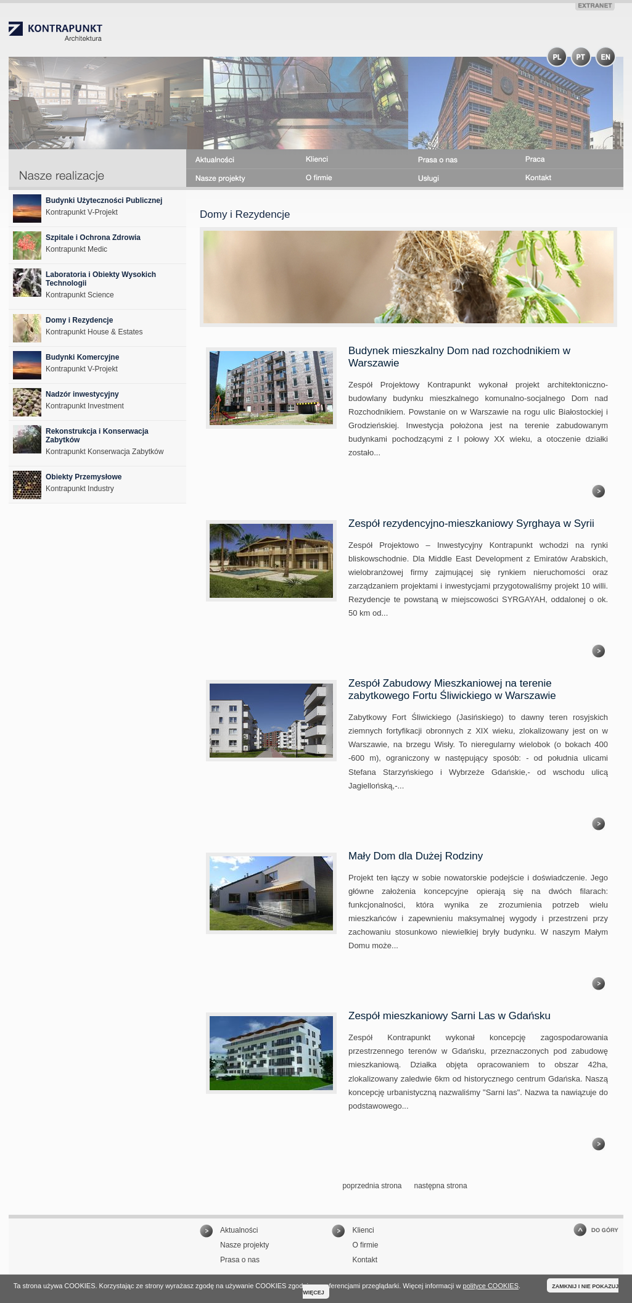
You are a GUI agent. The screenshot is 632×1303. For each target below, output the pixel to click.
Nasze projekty (244, 1245)
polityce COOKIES (491, 1285)
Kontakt (364, 1259)
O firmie (365, 1245)
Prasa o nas (240, 1259)
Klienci (363, 1230)
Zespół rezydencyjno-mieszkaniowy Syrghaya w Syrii (471, 523)
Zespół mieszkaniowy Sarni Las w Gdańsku (449, 1016)
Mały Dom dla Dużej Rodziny (415, 856)
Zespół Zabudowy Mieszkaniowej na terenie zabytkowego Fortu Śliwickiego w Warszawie (452, 689)
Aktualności (239, 1230)
